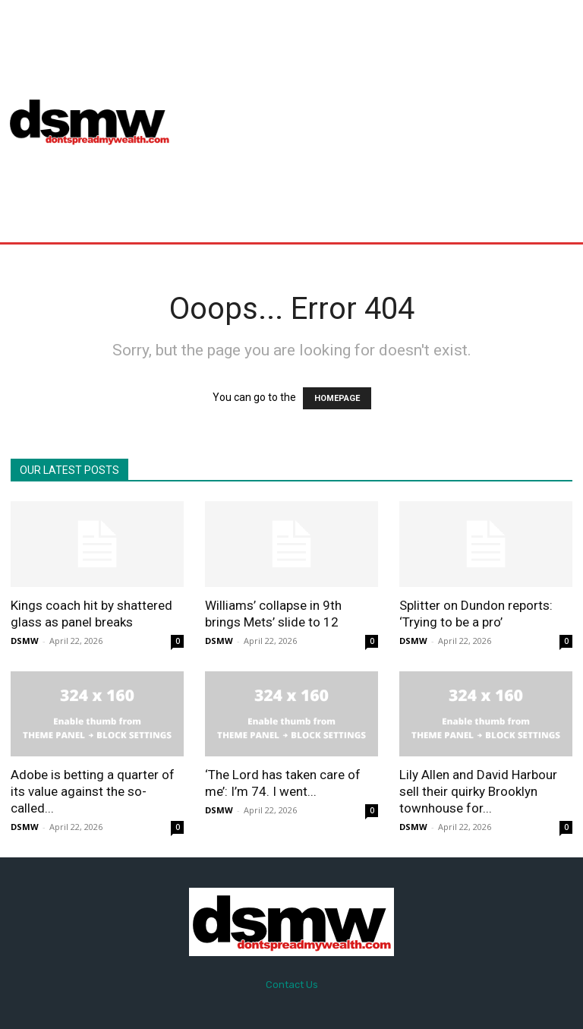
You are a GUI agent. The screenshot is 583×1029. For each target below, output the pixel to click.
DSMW (25, 640)
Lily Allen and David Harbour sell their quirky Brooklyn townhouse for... (478, 791)
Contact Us (292, 984)
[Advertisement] (383, 120)
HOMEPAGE (337, 398)
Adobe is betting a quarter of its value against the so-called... (93, 791)
